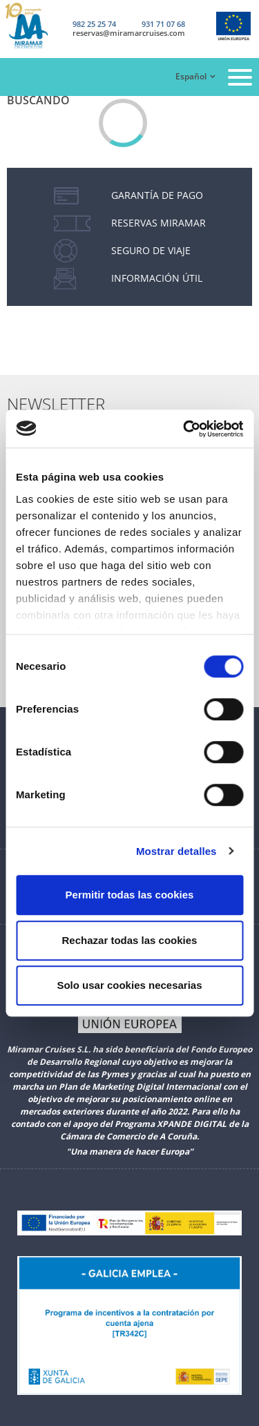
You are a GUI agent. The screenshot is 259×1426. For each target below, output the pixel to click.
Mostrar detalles (176, 851)
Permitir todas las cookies (130, 894)
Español (191, 76)
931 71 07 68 (163, 24)
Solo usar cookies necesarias (129, 985)
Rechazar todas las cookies (130, 940)
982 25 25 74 (94, 24)
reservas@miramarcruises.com (129, 33)
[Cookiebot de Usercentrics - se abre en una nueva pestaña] (184, 429)
